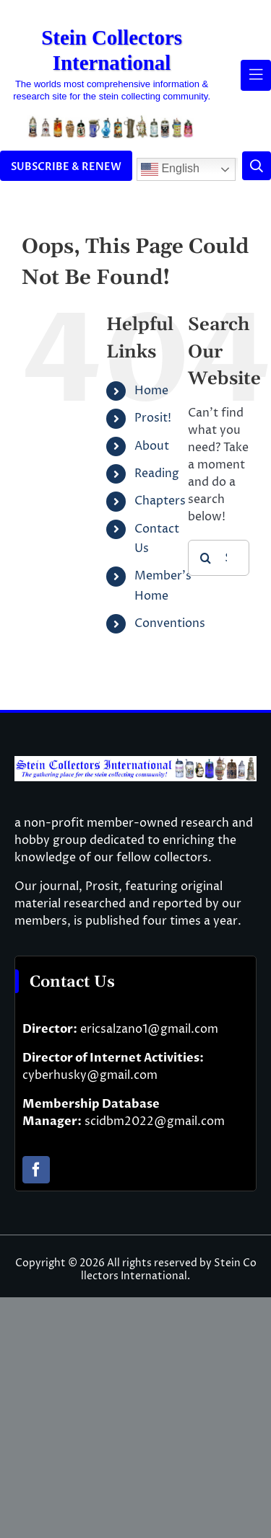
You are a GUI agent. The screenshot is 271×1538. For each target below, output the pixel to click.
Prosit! (152, 418)
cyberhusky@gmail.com (90, 1075)
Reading (156, 473)
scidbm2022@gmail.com (155, 1121)
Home (151, 391)
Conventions (169, 623)
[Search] (206, 558)
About (151, 446)
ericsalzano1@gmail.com (149, 1029)
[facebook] (36, 1169)
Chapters (160, 501)
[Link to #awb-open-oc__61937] (256, 75)
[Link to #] (256, 165)
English (170, 169)
